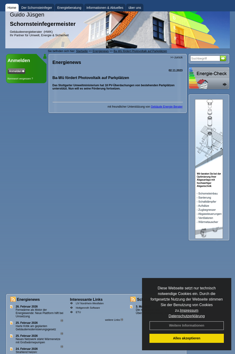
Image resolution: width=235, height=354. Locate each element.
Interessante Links (86, 299)
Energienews (28, 299)
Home (12, 8)
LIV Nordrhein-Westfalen (90, 303)
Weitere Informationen (186, 325)
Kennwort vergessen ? (20, 78)
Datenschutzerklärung (187, 316)
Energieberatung (69, 8)
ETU (78, 312)
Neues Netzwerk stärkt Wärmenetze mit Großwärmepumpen (38, 340)
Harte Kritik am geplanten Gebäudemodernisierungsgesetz (36, 327)
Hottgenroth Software (88, 307)
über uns (134, 8)
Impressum (189, 310)
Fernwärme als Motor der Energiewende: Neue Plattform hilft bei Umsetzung (39, 313)
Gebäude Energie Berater (167, 106)
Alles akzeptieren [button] (186, 338)
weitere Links (114, 319)
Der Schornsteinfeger (36, 8)
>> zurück (176, 57)
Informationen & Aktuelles (104, 8)
